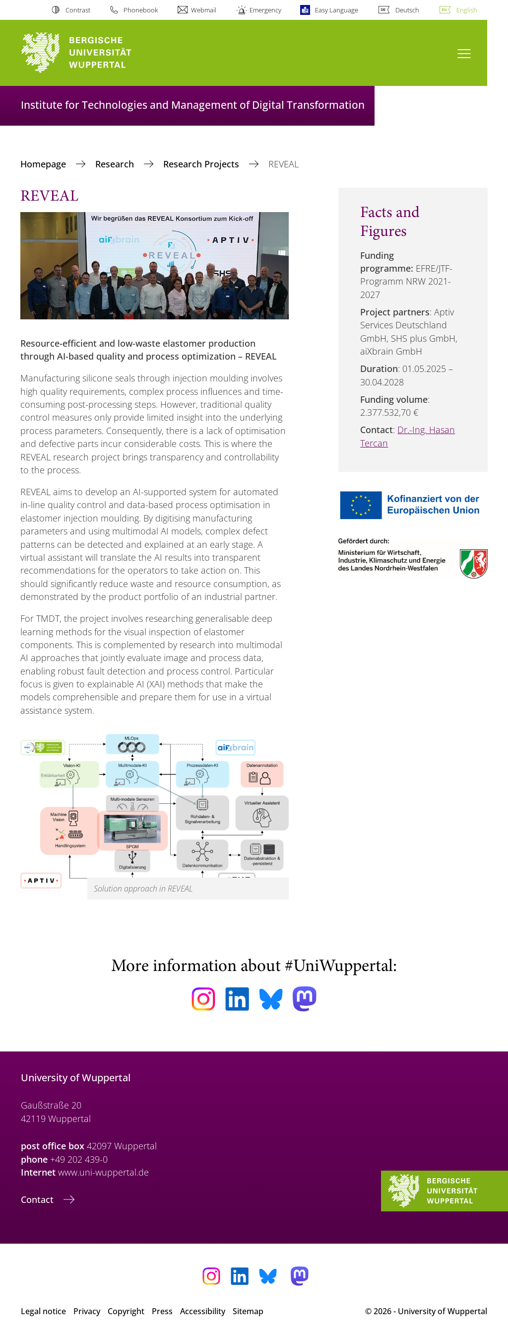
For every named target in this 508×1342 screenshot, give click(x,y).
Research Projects (202, 164)
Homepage (44, 164)
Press (162, 1311)
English (466, 9)
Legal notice (43, 1311)
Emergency (265, 9)
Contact (38, 1199)
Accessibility (202, 1311)
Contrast (77, 9)
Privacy (86, 1311)
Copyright (126, 1311)
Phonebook (141, 9)
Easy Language (336, 9)
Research (115, 164)
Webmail (203, 9)
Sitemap (248, 1311)
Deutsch (407, 9)
